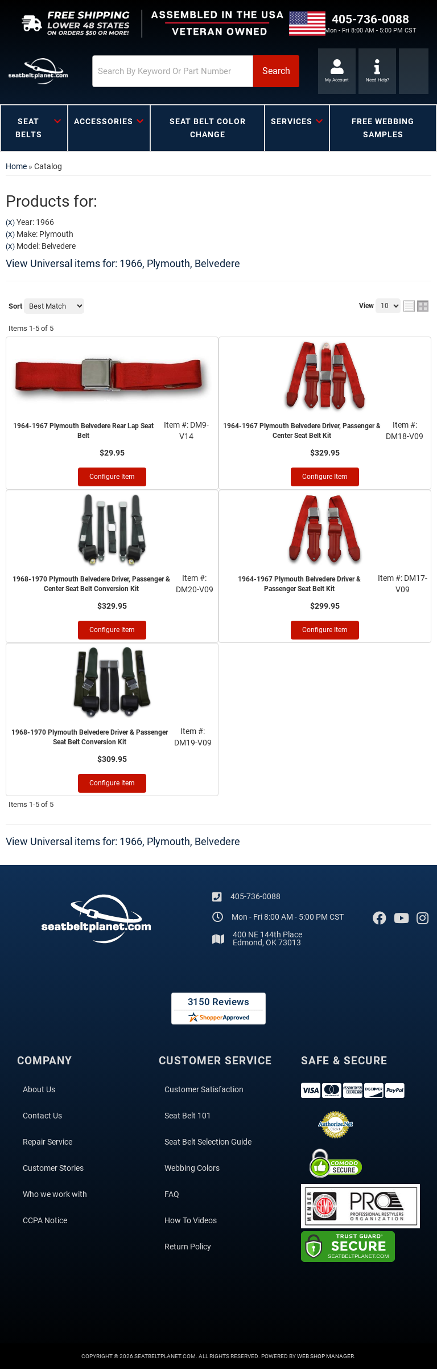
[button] (195, 71)
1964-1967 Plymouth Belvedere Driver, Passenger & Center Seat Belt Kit (302, 431)
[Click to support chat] (377, 71)
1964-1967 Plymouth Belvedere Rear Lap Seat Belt (83, 431)
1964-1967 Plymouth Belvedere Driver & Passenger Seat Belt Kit (299, 584)
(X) (10, 223)
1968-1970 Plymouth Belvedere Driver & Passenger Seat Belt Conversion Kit (89, 737)
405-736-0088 (255, 896)
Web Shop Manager (325, 1356)
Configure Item (112, 477)
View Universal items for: (123, 263)
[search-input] (173, 71)
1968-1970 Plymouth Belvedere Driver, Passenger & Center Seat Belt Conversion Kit (91, 584)
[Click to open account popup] (337, 71)
